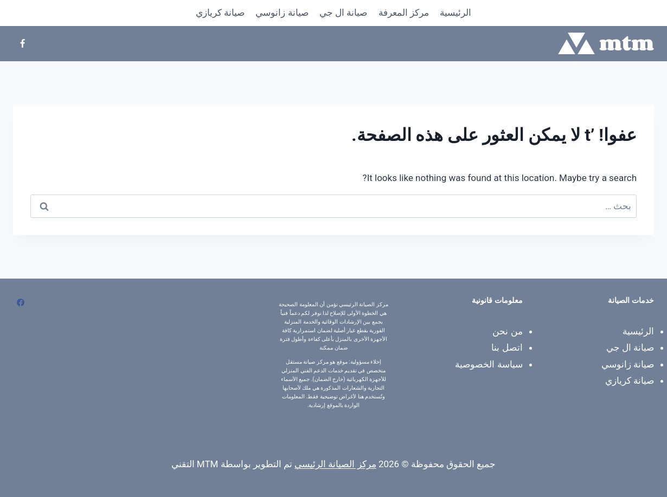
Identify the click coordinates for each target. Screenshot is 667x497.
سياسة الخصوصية (488, 364)
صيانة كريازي (220, 12)
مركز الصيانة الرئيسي (335, 464)
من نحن (507, 331)
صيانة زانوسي (281, 12)
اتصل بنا (506, 347)
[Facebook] (22, 43)
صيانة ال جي (343, 12)
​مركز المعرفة (404, 12)
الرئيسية (455, 12)
